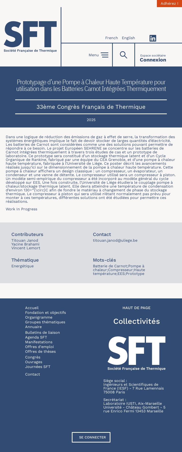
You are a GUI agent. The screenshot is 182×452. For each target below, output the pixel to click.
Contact (32, 374)
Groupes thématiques (45, 322)
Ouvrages (33, 362)
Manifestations (38, 342)
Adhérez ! (169, 3)
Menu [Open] (98, 55)
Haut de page (136, 308)
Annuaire (33, 327)
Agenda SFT (36, 337)
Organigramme (38, 317)
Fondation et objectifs (45, 312)
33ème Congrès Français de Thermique (91, 107)
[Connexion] (153, 54)
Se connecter (92, 437)
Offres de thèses (40, 351)
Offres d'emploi (39, 346)
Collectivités (136, 321)
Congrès (32, 357)
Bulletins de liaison (42, 332)
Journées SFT (37, 366)
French (111, 38)
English (128, 38)
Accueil (32, 308)
